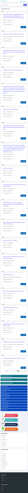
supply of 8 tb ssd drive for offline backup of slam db (13, 34)
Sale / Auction (4, 453)
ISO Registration (3, 399)
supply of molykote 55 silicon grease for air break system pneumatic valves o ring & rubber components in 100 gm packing (14, 52)
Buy (2, 451)
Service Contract (4, 466)
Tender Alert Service (4, 386)
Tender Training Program (5, 404)
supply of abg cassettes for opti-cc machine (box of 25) (13, 291)
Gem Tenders (3, 468)
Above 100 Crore (4, 445)
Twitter (2, 488)
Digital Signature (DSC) (4, 402)
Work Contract (4, 457)
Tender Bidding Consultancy (5, 389)
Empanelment (4, 455)
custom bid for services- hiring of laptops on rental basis (14, 341)
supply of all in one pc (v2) (8, 274)
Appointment (4, 459)
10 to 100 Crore (4, 443)
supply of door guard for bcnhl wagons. (10, 109)
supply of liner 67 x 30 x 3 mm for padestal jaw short (13, 70)
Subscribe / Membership (6, 379)
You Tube (2, 490)
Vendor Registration (4, 409)
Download (23, 27)
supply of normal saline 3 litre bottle (10, 240)
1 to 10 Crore (4, 441)
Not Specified (4, 435)
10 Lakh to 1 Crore (4, 439)
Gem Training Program (4, 407)
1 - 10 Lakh (3, 437)
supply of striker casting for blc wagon (10, 307)
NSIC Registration (4, 391)
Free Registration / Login (6, 376)
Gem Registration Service (5, 394)
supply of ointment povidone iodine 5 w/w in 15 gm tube (14, 358)
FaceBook (2, 486)
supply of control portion (7, 168)
